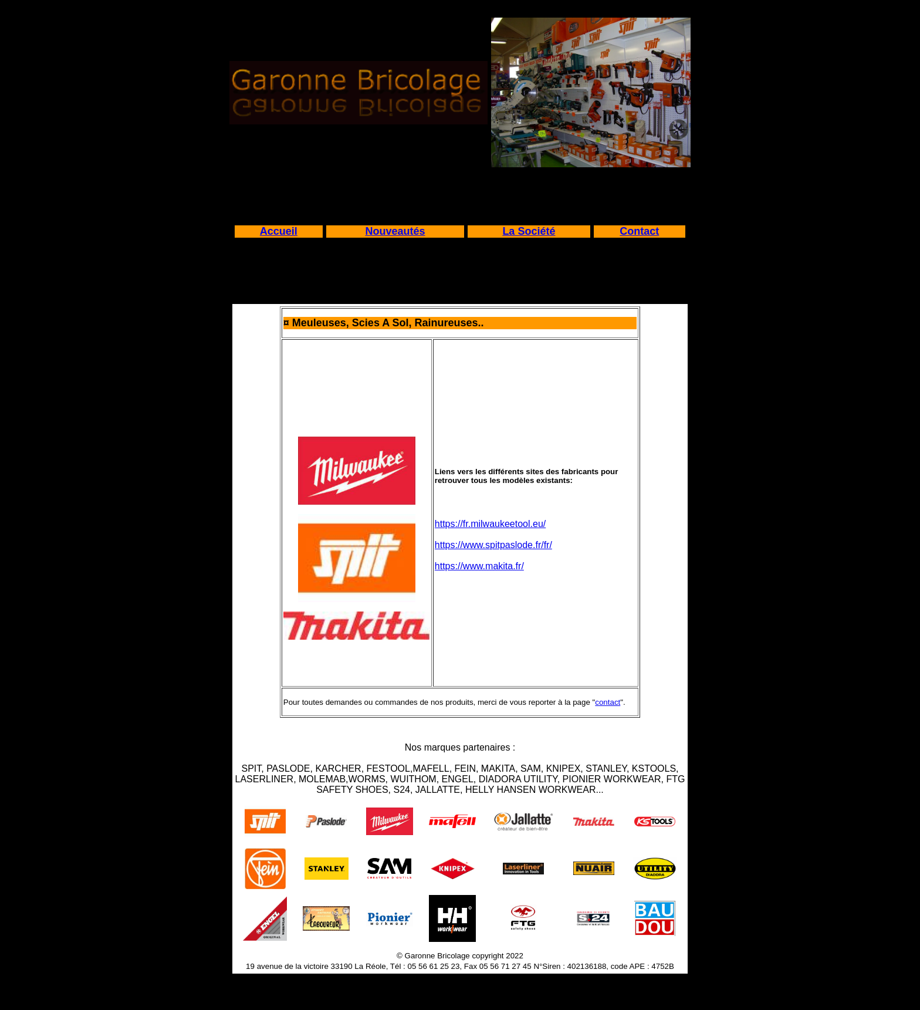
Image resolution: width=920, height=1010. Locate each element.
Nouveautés (395, 231)
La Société (528, 231)
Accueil (278, 231)
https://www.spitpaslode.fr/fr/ (493, 545)
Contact (639, 231)
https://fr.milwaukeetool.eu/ (490, 524)
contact (607, 702)
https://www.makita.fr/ (479, 566)
